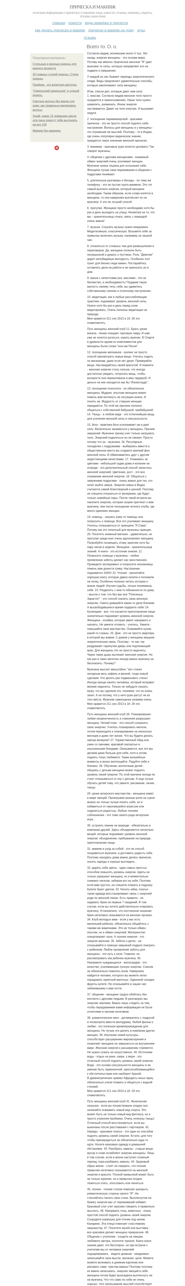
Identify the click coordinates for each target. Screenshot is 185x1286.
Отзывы (90, 37)
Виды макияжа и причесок (106, 23)
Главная (58, 23)
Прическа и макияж (92, 7)
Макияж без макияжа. (47, 130)
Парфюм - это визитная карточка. (55, 84)
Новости (75, 23)
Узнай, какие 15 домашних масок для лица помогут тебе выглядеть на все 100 (55, 120)
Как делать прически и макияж (60, 30)
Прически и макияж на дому (111, 30)
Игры (141, 30)
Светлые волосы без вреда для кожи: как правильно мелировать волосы (54, 105)
